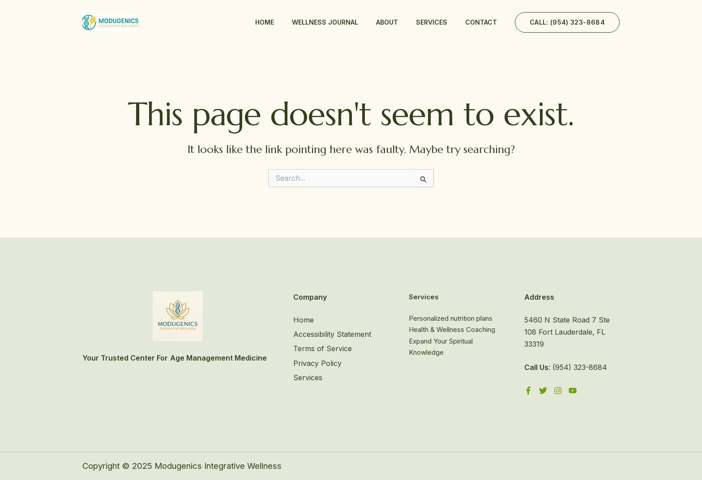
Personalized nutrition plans (450, 318)
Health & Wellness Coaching (452, 329)
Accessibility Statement (332, 334)
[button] (567, 22)
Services (431, 22)
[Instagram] (558, 391)
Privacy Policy (317, 363)
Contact (481, 22)
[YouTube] (573, 391)
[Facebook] (528, 391)
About (387, 22)
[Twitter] (543, 391)
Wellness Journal (325, 22)
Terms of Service (322, 348)
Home (264, 22)
